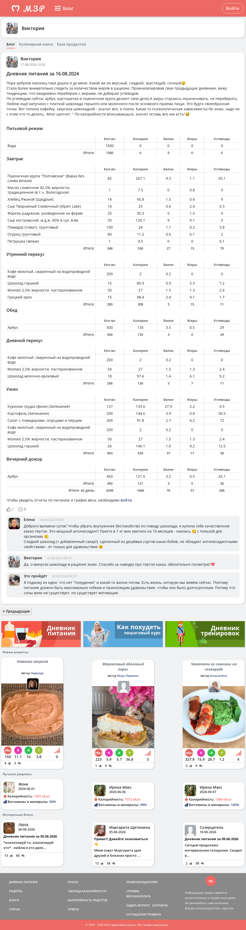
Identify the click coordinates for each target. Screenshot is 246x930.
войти (126, 500)
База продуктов (71, 44)
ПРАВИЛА (154, 914)
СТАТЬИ (14, 909)
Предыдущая (16, 611)
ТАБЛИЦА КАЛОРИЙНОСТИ (87, 891)
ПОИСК (73, 882)
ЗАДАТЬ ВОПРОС (138, 905)
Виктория (33, 28)
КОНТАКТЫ (160, 905)
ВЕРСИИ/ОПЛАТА (138, 896)
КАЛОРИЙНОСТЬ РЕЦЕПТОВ (87, 900)
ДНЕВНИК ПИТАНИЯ (23, 882)
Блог (10, 44)
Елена (29, 519)
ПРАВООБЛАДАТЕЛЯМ (142, 882)
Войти (232, 8)
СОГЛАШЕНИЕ (136, 914)
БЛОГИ (14, 900)
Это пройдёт (35, 575)
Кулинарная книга (36, 44)
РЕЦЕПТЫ (15, 891)
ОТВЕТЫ (73, 909)
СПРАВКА (132, 891)
